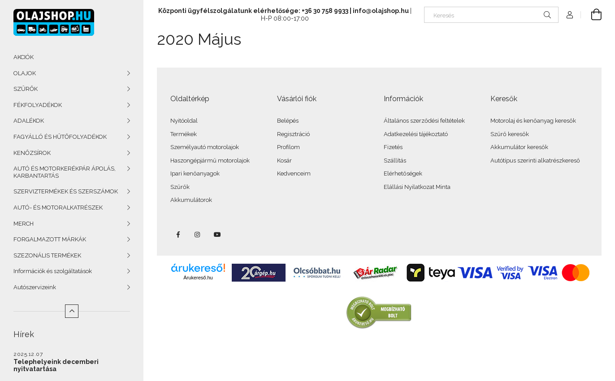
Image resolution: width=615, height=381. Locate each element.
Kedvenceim (294, 173)
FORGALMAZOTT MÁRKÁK (49, 239)
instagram (197, 234)
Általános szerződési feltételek (424, 120)
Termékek (183, 134)
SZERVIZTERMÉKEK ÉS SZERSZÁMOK (65, 191)
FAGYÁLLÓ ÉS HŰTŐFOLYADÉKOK (60, 136)
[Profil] (570, 15)
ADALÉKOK (28, 120)
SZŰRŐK (25, 89)
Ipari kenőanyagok (195, 173)
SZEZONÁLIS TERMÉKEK (47, 255)
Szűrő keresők (509, 134)
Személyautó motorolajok (204, 147)
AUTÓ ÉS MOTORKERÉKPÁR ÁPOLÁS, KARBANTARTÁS (64, 172)
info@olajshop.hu (381, 10)
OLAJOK (24, 73)
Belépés (288, 120)
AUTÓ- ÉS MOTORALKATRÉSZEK (58, 207)
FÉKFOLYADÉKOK (37, 105)
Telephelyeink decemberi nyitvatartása (56, 365)
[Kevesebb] (71, 311)
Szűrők (180, 187)
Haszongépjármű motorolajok (210, 160)
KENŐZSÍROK (32, 153)
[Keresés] (491, 15)
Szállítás (395, 160)
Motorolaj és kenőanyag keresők (533, 120)
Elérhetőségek (403, 173)
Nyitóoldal (184, 120)
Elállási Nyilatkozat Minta (417, 187)
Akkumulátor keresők (519, 147)
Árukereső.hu (197, 277)
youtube (217, 234)
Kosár (284, 160)
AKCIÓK (23, 57)
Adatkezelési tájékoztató (416, 134)
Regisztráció (293, 134)
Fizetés (393, 147)
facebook (178, 234)
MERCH (23, 223)
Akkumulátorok (191, 200)
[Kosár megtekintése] (591, 15)
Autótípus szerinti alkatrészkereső (535, 160)
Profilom (288, 147)
